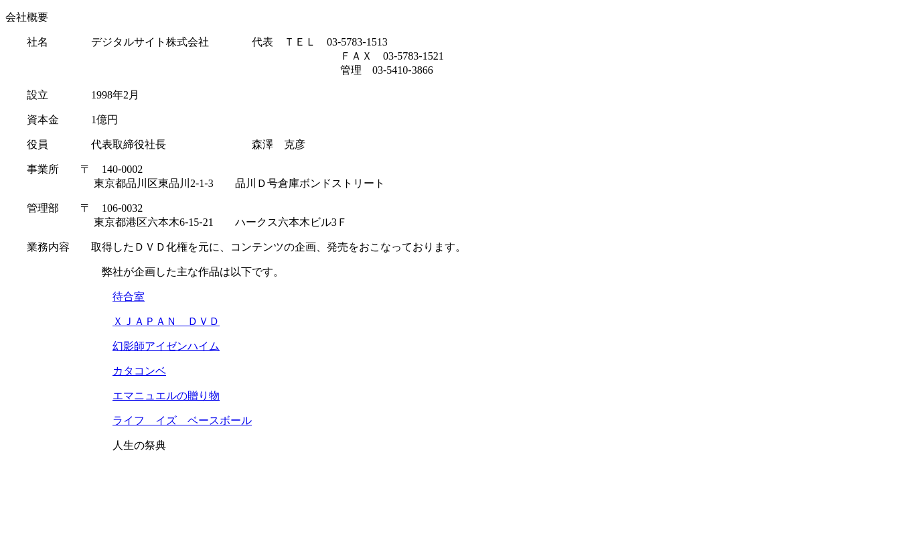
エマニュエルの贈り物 (166, 395)
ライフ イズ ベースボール (182, 420)
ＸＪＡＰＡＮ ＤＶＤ (166, 321)
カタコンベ (139, 371)
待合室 (128, 296)
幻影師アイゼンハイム (166, 346)
